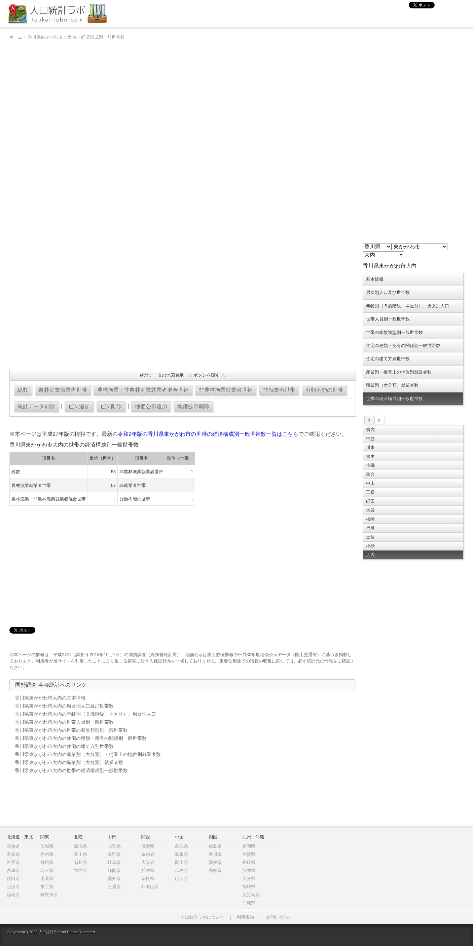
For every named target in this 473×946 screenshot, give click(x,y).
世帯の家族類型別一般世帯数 (394, 332)
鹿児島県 (251, 894)
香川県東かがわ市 (45, 37)
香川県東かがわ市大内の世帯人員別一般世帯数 (64, 722)
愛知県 (114, 878)
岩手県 (13, 862)
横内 (370, 429)
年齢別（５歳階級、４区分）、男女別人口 (407, 305)
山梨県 (114, 846)
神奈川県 (49, 894)
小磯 (370, 465)
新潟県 (80, 846)
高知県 (215, 870)
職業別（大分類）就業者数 (392, 385)
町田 (370, 501)
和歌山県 (150, 886)
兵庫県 (147, 870)
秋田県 (13, 878)
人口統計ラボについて (202, 917)
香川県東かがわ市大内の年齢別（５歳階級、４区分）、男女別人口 (85, 714)
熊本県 (248, 870)
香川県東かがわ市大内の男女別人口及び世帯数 (64, 706)
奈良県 (147, 878)
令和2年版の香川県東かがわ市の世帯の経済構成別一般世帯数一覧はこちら (208, 434)
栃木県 (46, 854)
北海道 (13, 846)
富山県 (80, 854)
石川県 (80, 862)
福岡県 (248, 846)
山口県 (181, 878)
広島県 (181, 870)
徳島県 (215, 846)
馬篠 (370, 527)
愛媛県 (215, 862)
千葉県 (46, 878)
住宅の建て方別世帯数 (388, 358)
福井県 (80, 870)
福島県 (13, 894)
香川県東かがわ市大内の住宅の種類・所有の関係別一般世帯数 (81, 738)
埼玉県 (46, 870)
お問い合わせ (279, 917)
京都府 (147, 854)
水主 (370, 456)
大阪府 (147, 862)
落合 (370, 474)
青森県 (13, 854)
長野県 (114, 854)
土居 (370, 536)
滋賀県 (147, 846)
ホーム (16, 37)
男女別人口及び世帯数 (388, 292)
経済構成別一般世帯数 (103, 37)
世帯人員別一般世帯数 (388, 318)
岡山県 (181, 862)
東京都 (46, 886)
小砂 (370, 545)
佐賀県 (248, 854)
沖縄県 (248, 902)
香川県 (215, 854)
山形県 (13, 886)
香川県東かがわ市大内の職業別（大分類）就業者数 (69, 762)
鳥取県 (181, 846)
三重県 (114, 886)
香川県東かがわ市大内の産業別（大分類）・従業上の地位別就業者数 (88, 754)
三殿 (370, 492)
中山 (370, 483)
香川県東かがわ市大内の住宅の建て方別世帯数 (64, 746)
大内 (71, 37)
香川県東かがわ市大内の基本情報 (50, 698)
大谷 (370, 510)
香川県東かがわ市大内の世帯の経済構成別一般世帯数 (71, 770)
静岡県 (114, 870)
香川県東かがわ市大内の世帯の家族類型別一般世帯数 (71, 730)
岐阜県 (114, 862)
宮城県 (13, 870)
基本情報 (375, 279)
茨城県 (46, 846)
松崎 (370, 519)
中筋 (370, 438)
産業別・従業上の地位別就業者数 (399, 372)
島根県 (181, 854)
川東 (370, 447)
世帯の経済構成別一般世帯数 (394, 398)
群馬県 (46, 862)
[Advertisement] (182, 316)
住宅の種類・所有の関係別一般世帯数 (403, 345)
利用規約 (245, 917)
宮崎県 (248, 886)
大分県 (248, 878)
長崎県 (248, 862)
